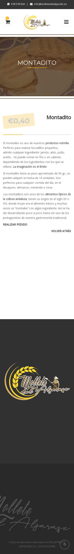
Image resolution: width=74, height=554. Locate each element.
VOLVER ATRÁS (61, 231)
